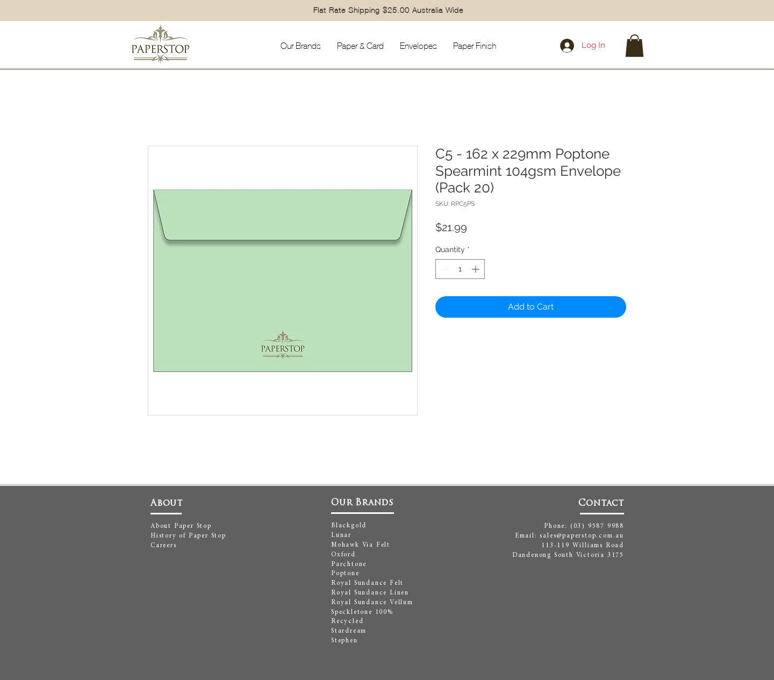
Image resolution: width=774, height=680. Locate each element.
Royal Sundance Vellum (372, 602)
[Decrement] (443, 269)
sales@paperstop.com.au (582, 536)
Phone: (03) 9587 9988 (584, 526)
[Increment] (476, 269)
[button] (634, 45)
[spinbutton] (460, 269)
